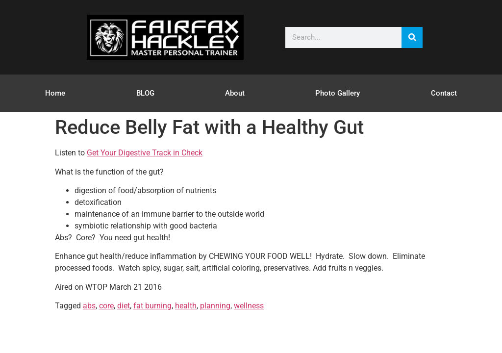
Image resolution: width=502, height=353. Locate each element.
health (186, 305)
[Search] (412, 37)
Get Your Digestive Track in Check (144, 152)
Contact (444, 93)
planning (215, 305)
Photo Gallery (337, 93)
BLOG (145, 93)
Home (55, 93)
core (106, 305)
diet (123, 305)
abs (89, 305)
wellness (249, 305)
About (235, 93)
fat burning (152, 305)
